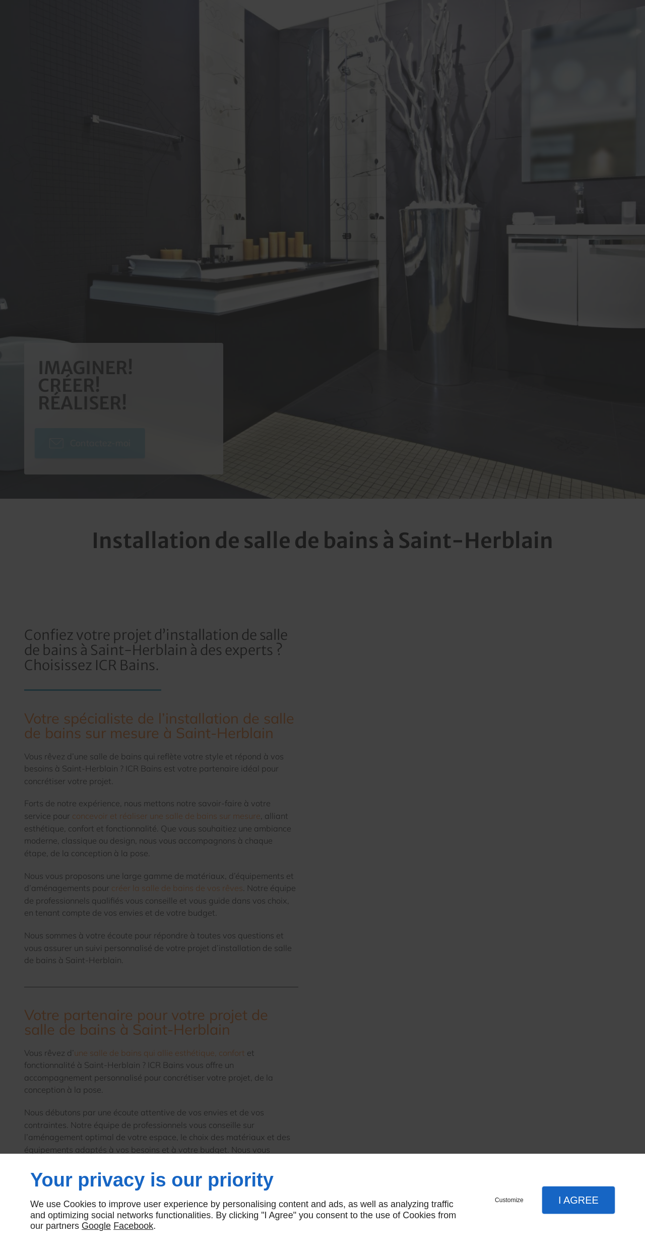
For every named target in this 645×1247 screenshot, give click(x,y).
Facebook (133, 1226)
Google (96, 1226)
